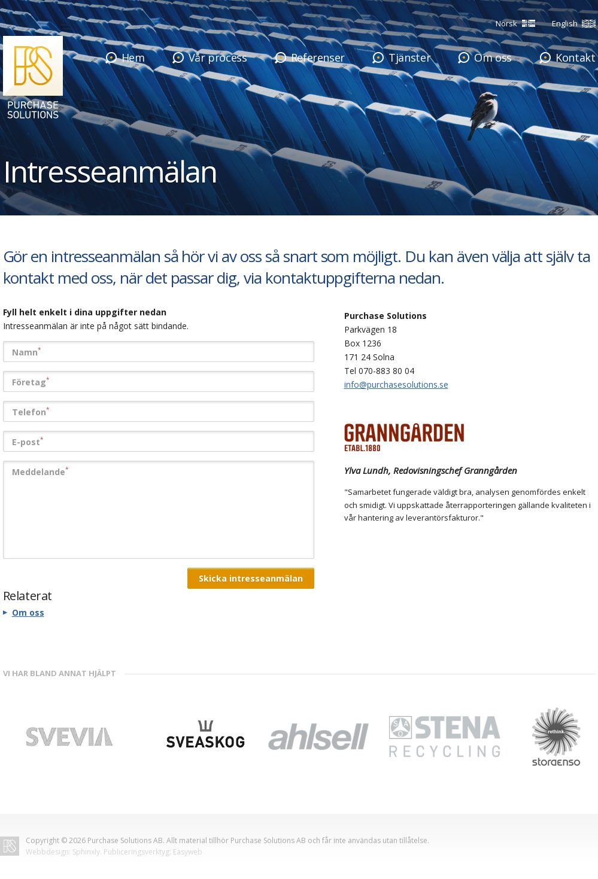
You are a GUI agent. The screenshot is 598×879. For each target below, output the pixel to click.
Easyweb (187, 852)
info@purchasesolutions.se (396, 384)
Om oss (28, 612)
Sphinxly (86, 852)
